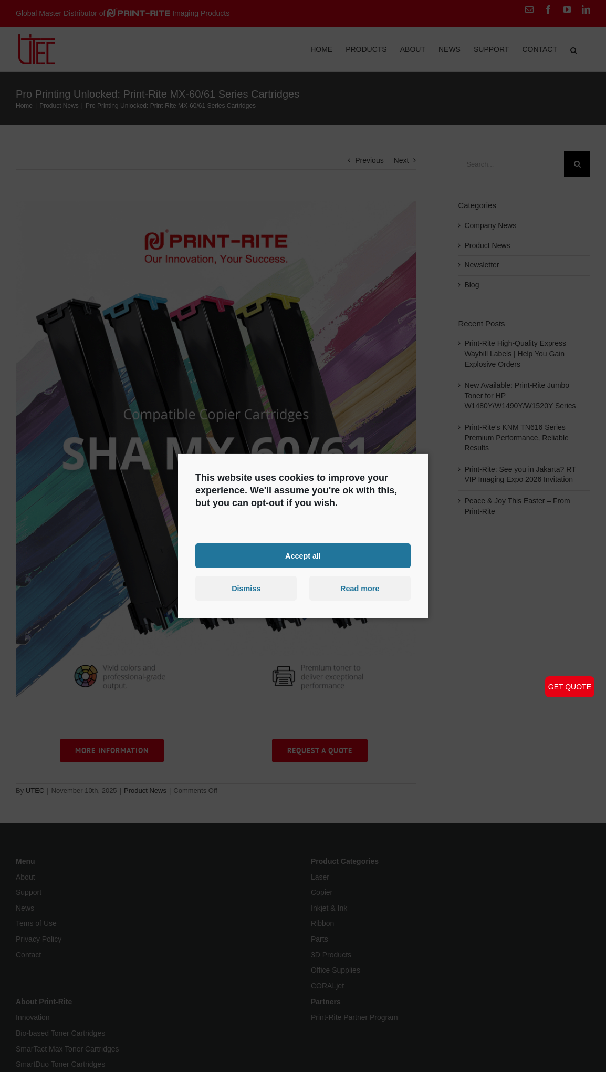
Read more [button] (359, 588)
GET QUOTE (569, 687)
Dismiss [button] (246, 588)
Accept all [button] (303, 555)
